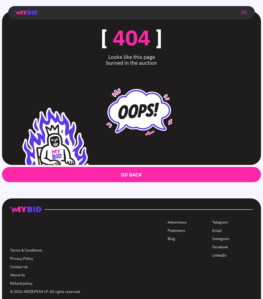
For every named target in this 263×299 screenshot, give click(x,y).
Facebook (220, 247)
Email (217, 230)
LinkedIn (219, 255)
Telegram (220, 222)
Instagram (221, 238)
